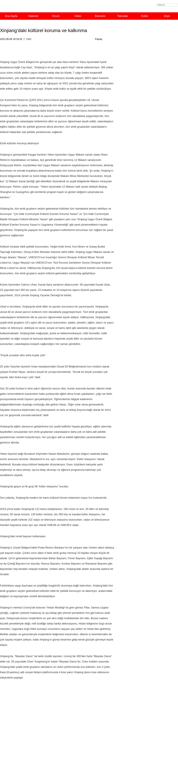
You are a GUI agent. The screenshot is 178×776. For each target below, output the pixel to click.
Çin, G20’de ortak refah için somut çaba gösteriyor (149, 169)
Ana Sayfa (11, 16)
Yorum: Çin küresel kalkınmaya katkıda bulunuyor (149, 173)
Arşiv (167, 16)
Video (77, 16)
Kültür (144, 16)
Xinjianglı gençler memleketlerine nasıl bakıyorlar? (149, 359)
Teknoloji (122, 16)
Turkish (34, 7)
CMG (28, 39)
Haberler (33, 16)
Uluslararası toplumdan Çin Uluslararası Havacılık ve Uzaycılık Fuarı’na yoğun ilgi (149, 152)
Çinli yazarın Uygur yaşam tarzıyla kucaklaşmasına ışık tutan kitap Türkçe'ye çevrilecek (145, 333)
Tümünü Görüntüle (165, 34)
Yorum (55, 16)
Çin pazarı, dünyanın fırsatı (137, 245)
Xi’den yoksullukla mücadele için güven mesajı (147, 289)
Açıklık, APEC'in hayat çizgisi (138, 241)
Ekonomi (100, 16)
